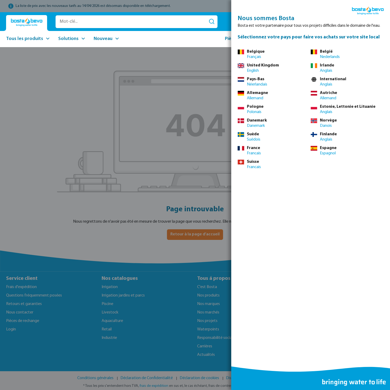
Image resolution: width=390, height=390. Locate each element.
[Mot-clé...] (131, 21)
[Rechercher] (211, 21)
